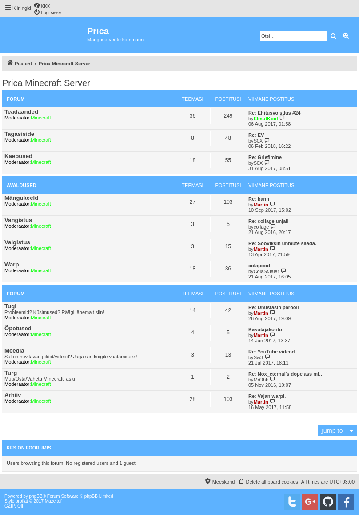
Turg (10, 372)
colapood (259, 265)
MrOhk (261, 379)
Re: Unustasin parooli (273, 307)
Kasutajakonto (265, 329)
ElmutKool (266, 118)
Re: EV (256, 135)
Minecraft (41, 117)
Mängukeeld (21, 198)
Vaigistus (17, 242)
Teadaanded (21, 111)
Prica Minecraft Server (46, 83)
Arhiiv (12, 395)
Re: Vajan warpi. (267, 396)
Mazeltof (53, 501)
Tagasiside (19, 134)
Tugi (10, 306)
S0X (258, 140)
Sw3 (258, 357)
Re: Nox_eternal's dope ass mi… (286, 374)
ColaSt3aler (266, 271)
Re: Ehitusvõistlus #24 (274, 112)
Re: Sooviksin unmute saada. (282, 243)
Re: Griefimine (265, 157)
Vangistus (18, 220)
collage (261, 227)
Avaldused (21, 185)
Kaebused (18, 156)
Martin (261, 204)
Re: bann (258, 199)
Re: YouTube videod (271, 351)
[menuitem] (41, 5)
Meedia (14, 350)
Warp (11, 264)
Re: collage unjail (268, 221)
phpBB (36, 496)
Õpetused (18, 328)
